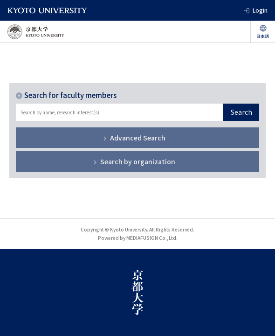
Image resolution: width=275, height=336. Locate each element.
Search (241, 112)
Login (260, 10)
